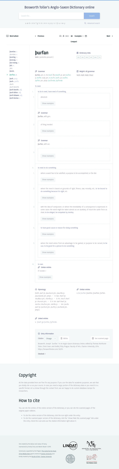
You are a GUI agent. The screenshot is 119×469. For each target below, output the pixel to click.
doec (95, 57)
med (87, 57)
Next (110, 36)
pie (100, 57)
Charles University (46, 454)
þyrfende (53, 322)
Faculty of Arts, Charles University (42, 457)
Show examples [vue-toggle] (48, 103)
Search (91, 16)
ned (83, 57)
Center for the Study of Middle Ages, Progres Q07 (91, 458)
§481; (83, 75)
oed (78, 57)
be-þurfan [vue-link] (82, 293)
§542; (91, 75)
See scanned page (100, 338)
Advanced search (92, 23)
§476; (79, 75)
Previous (39, 36)
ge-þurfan (45, 322)
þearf (39, 322)
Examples (76, 36)
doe (91, 57)
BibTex (64, 338)
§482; (87, 75)
